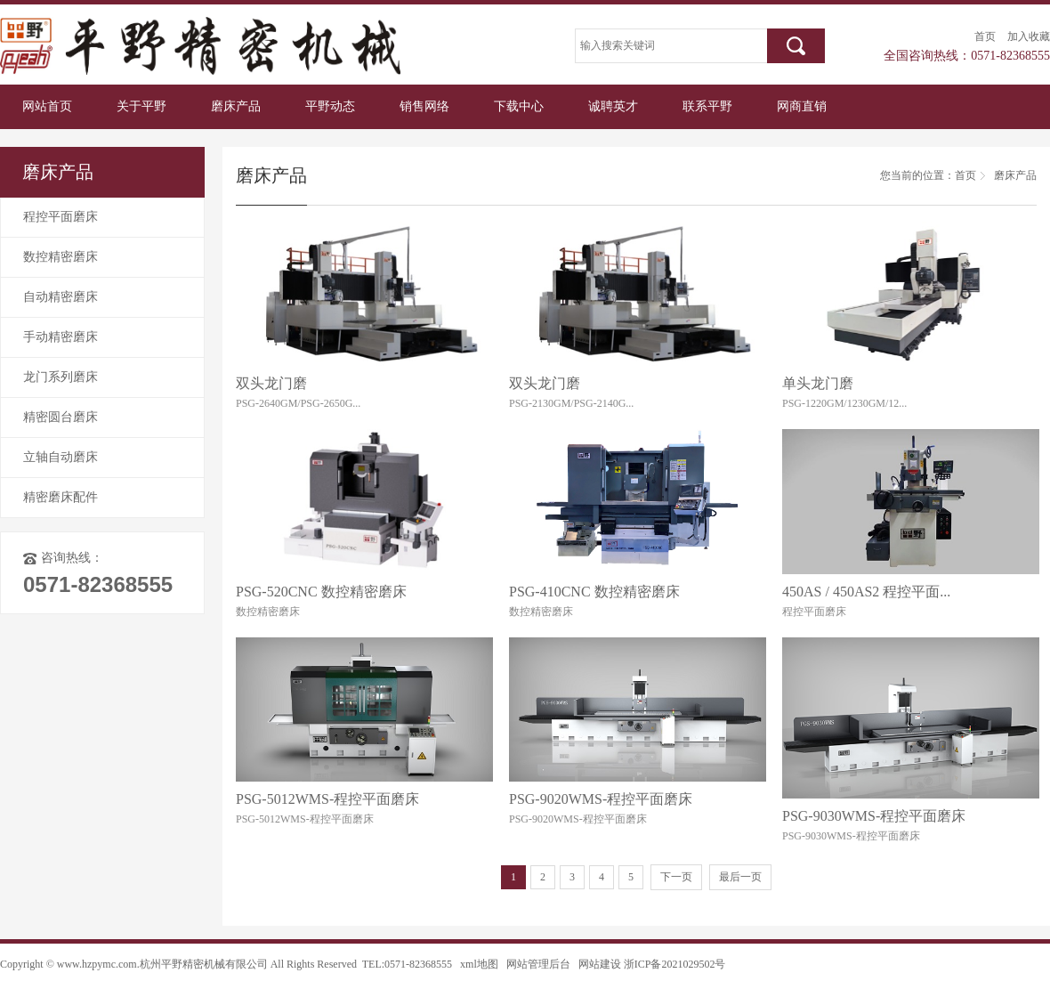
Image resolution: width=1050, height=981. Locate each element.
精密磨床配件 (60, 497)
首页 (985, 36)
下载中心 (519, 106)
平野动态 (330, 106)
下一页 (676, 877)
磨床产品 (236, 106)
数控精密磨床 (60, 256)
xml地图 (479, 964)
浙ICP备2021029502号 (675, 964)
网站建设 (599, 964)
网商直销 (802, 106)
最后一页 (740, 877)
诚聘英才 (613, 106)
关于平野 (141, 106)
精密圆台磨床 (60, 417)
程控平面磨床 (60, 216)
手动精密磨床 (60, 337)
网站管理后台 (538, 964)
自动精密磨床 (60, 297)
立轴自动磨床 (60, 457)
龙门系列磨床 (60, 377)
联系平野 (707, 106)
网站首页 (47, 106)
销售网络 (424, 106)
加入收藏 (1028, 36)
